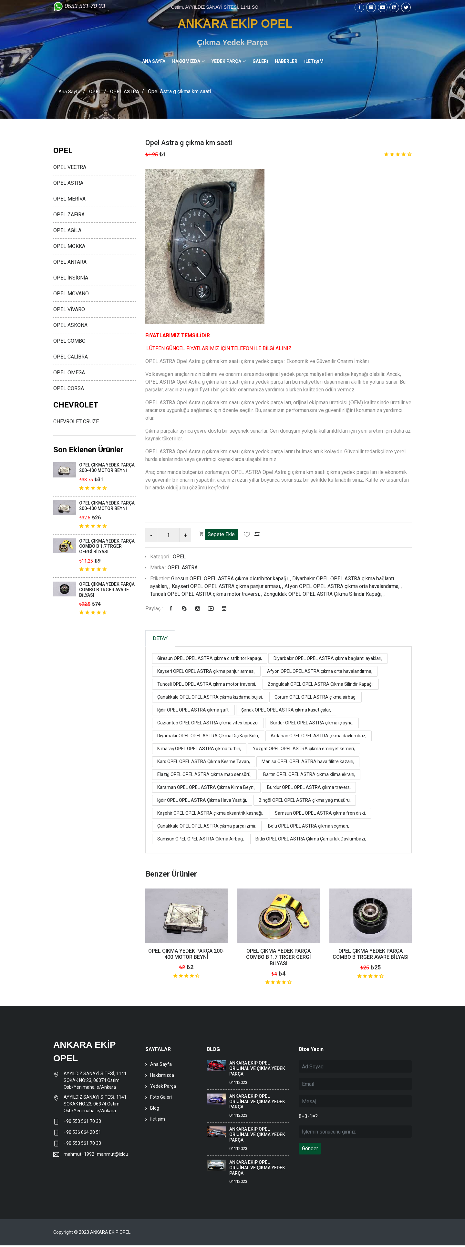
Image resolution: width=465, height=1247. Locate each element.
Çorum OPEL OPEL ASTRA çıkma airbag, (315, 698)
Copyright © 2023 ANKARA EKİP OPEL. (92, 1233)
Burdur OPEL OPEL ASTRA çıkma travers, (309, 788)
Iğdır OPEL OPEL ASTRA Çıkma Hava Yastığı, (202, 801)
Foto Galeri (161, 1098)
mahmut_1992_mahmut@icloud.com (96, 1155)
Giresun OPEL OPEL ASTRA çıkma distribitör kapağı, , (231, 578)
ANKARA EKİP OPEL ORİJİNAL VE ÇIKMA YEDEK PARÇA (257, 1070)
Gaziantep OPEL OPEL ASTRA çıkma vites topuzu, (208, 724)
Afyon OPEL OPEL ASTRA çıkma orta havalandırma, (319, 672)
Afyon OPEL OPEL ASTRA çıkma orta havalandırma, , (343, 586)
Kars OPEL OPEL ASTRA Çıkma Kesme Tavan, (203, 763)
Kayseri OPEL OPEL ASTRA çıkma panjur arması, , (228, 586)
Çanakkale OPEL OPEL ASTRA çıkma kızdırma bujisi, (210, 698)
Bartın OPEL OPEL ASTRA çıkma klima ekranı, (309, 776)
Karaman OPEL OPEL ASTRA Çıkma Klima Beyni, (206, 788)
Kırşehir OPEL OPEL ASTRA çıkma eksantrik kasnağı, (210, 814)
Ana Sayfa (69, 91)
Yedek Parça (163, 1087)
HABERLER (286, 61)
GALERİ (260, 61)
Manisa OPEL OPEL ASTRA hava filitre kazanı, (308, 763)
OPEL (96, 91)
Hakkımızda (162, 1076)
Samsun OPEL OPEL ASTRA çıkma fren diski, (320, 814)
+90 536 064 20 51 (82, 1133)
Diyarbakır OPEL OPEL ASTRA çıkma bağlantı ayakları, (328, 660)
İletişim (157, 1120)
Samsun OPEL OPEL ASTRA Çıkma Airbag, (200, 840)
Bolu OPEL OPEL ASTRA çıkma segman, (308, 827)
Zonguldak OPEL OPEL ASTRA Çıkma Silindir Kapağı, (321, 685)
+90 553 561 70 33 (83, 1122)
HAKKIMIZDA (186, 61)
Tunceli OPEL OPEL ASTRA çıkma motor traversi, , (207, 594)
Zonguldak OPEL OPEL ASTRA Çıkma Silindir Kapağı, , (324, 594)
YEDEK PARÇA (226, 61)
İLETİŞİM (314, 61)
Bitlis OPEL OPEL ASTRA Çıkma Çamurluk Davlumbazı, (310, 840)
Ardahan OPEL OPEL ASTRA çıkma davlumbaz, (319, 737)
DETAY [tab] (162, 639)
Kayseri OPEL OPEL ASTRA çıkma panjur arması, (206, 672)
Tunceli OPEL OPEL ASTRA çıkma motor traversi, (206, 685)
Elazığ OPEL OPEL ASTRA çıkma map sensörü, (204, 776)
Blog (154, 1109)
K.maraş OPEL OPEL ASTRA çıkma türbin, (199, 750)
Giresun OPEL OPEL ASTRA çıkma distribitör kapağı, (209, 660)
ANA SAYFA (153, 61)
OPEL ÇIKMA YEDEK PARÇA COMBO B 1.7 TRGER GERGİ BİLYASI (278, 958)
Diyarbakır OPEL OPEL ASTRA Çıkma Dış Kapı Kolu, (208, 737)
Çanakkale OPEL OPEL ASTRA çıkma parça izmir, (206, 827)
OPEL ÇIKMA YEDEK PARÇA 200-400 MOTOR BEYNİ (186, 955)
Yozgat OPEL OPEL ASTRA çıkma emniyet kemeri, (304, 750)
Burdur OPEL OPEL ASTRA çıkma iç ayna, (312, 724)
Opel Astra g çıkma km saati (194, 142)
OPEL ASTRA (126, 91)
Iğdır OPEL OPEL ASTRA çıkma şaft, (193, 711)
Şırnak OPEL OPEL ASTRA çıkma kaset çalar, (286, 711)
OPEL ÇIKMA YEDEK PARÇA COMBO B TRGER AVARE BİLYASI (370, 955)
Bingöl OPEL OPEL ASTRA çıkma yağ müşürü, (305, 801)
